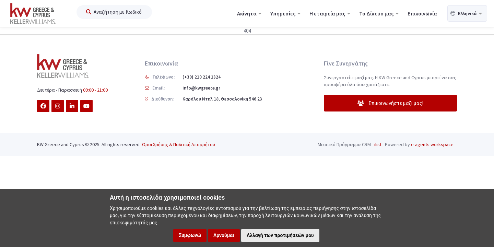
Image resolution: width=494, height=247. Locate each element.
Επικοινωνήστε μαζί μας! (390, 103)
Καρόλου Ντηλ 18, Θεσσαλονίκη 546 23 (222, 99)
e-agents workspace (432, 144)
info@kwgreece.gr (201, 88)
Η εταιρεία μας (329, 13)
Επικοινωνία (422, 13)
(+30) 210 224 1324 (202, 77)
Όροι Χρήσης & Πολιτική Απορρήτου (178, 144)
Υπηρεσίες (285, 13)
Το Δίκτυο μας (379, 13)
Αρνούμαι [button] (223, 235)
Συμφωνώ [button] (190, 235)
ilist (377, 144)
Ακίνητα (249, 13)
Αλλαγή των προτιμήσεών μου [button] (280, 235)
